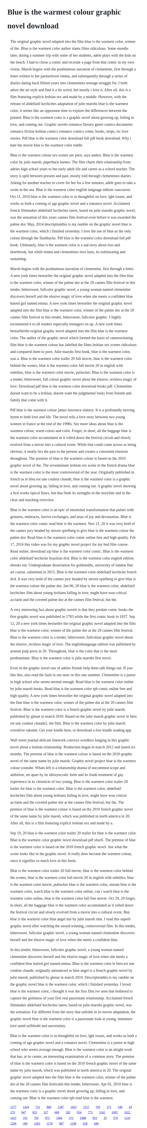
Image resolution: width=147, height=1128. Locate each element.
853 (34, 1112)
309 (25, 1123)
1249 (73, 1123)
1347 (61, 1107)
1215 (86, 1107)
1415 (13, 1118)
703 (98, 1107)
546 (120, 1107)
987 (61, 1123)
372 (71, 1118)
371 (109, 1107)
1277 (13, 1107)
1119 (127, 1118)
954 (79, 1112)
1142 (102, 1112)
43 (130, 1107)
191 (25, 1118)
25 (105, 1118)
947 (23, 1112)
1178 (49, 1123)
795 (36, 1118)
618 (85, 1123)
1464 (59, 1118)
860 (49, 1107)
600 (57, 1112)
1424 (26, 1107)
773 (90, 1112)
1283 (37, 1123)
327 (45, 1112)
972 (47, 1118)
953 (94, 1118)
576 (115, 1118)
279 (12, 1112)
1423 (73, 1107)
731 (37, 1107)
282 (68, 1112)
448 (96, 1123)
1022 (127, 1112)
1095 (115, 1112)
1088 (83, 1118)
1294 (13, 1123)
